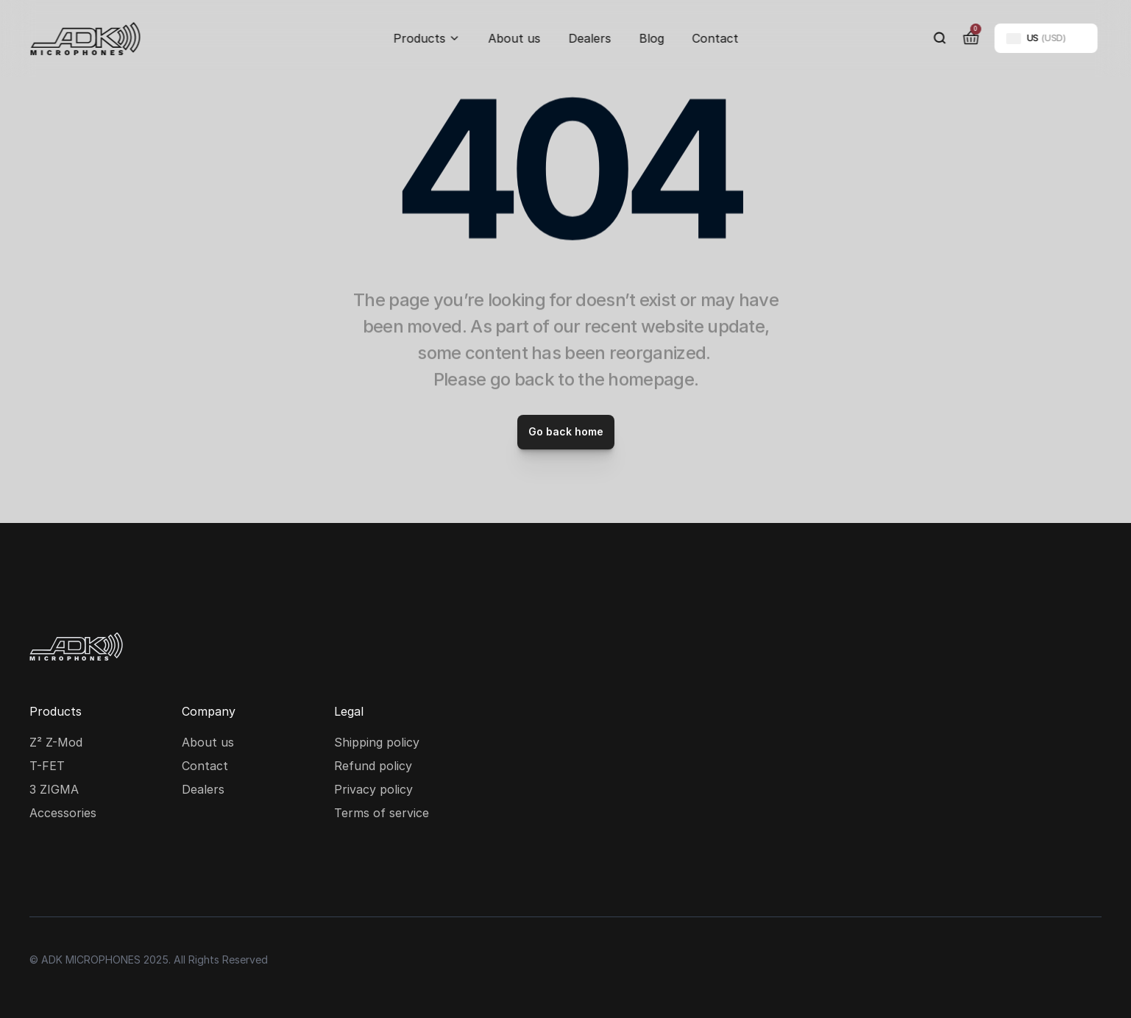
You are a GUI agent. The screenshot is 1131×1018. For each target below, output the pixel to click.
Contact (715, 38)
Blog (651, 38)
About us (514, 38)
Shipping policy (376, 742)
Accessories (62, 812)
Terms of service (381, 812)
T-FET (47, 765)
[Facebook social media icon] (91, 869)
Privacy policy (373, 789)
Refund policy (373, 765)
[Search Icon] (939, 38)
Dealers (589, 38)
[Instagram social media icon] (44, 869)
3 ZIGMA (54, 789)
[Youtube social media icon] (138, 869)
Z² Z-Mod (55, 742)
